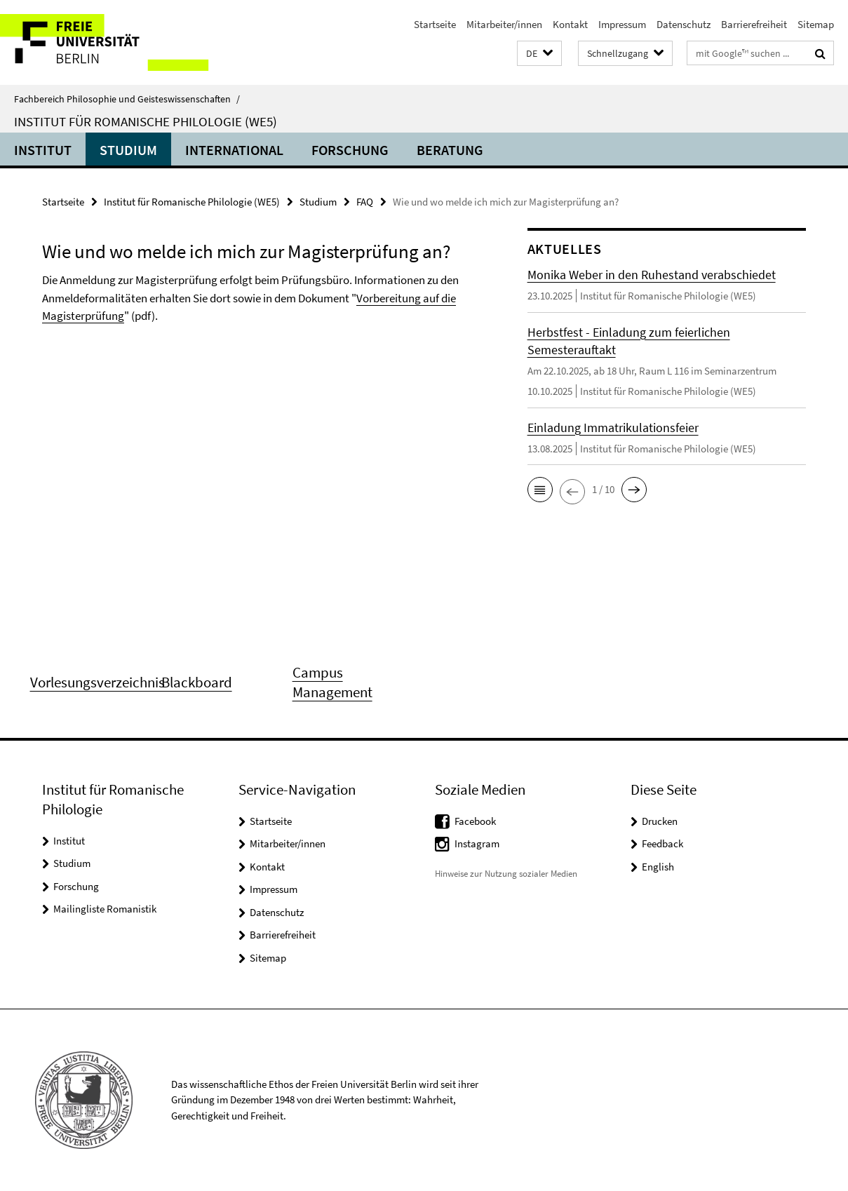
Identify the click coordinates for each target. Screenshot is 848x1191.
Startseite (435, 24)
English (658, 866)
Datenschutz (684, 24)
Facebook (475, 821)
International (234, 150)
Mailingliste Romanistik (104, 908)
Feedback (662, 843)
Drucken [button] (660, 821)
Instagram (477, 843)
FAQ (364, 201)
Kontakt (570, 24)
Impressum (622, 24)
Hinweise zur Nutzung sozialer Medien (506, 874)
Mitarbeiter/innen (504, 24)
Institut (43, 150)
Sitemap (815, 24)
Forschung (350, 150)
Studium (128, 150)
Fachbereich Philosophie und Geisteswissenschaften (127, 99)
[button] (539, 54)
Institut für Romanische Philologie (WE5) (145, 121)
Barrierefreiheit (754, 24)
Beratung (450, 150)
